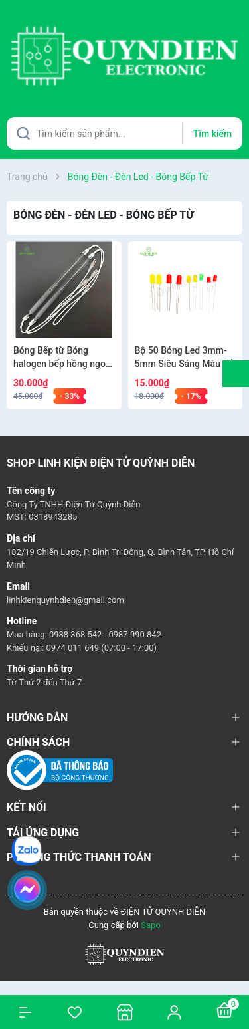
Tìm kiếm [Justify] (212, 133)
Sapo (151, 925)
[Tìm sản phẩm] (124, 133)
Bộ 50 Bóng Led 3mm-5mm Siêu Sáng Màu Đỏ (184, 357)
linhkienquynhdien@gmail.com (65, 600)
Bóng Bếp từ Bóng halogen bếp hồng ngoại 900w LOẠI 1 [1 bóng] (63, 357)
